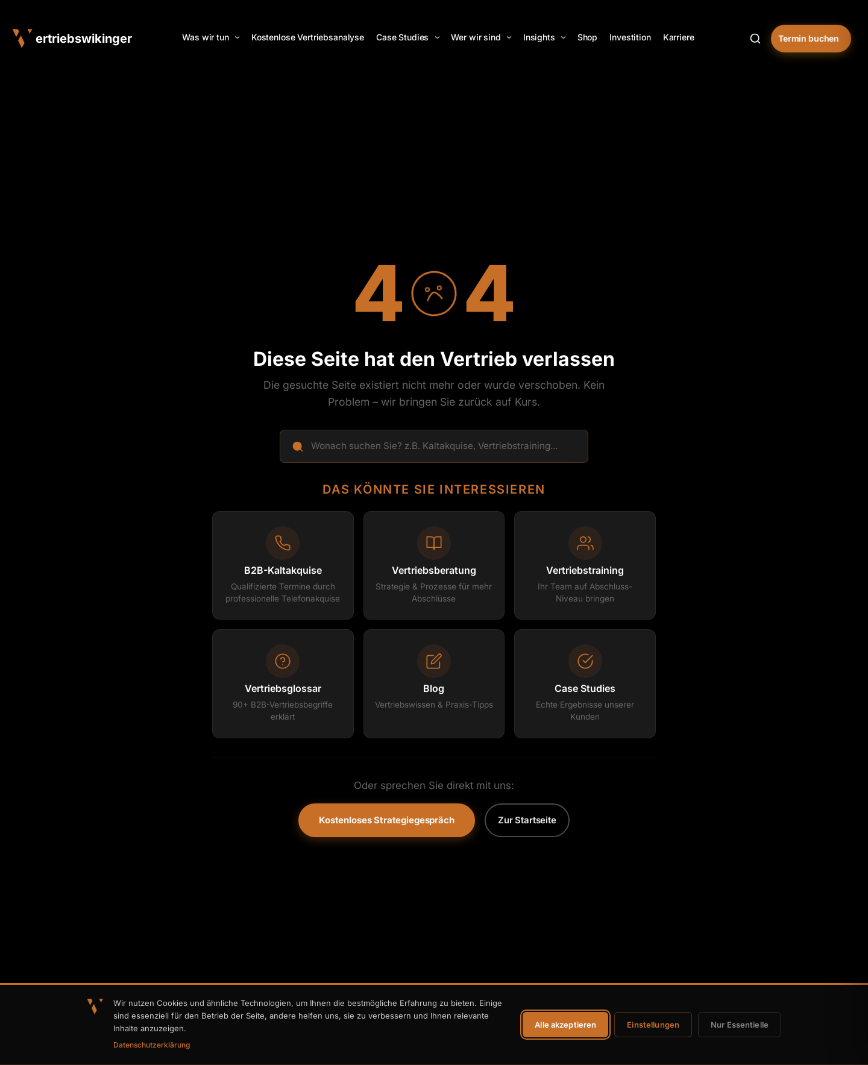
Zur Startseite (527, 820)
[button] (210, 38)
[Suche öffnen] (755, 38)
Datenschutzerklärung (151, 1044)
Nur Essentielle (740, 1024)
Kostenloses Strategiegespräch (386, 820)
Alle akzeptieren (565, 1024)
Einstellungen (653, 1024)
